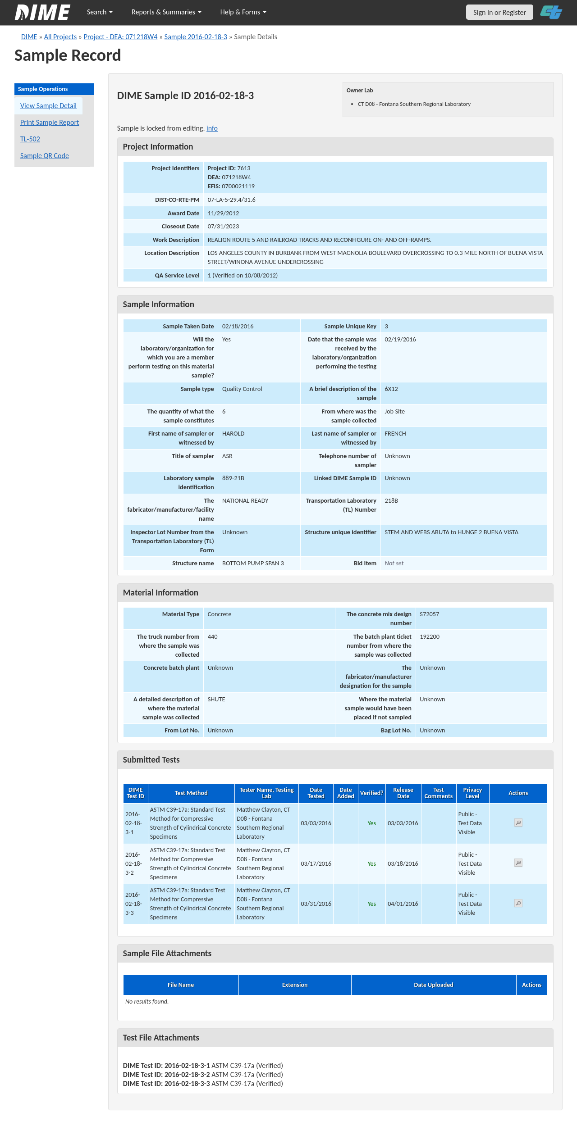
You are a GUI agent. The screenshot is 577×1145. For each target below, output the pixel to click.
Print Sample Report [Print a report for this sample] (49, 122)
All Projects (60, 36)
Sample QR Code (44, 155)
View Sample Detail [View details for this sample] (48, 105)
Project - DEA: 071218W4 (121, 36)
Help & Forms (243, 12)
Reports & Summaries (166, 12)
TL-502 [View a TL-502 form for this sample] (30, 139)
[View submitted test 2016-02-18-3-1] (518, 824)
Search (100, 12)
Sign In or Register (499, 12)
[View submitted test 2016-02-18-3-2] (518, 864)
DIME (29, 36)
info (212, 128)
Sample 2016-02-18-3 (196, 36)
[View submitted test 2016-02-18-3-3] (518, 905)
